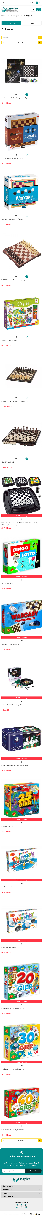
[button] (38, 2)
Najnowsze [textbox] (5, 37)
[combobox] (21, 37)
